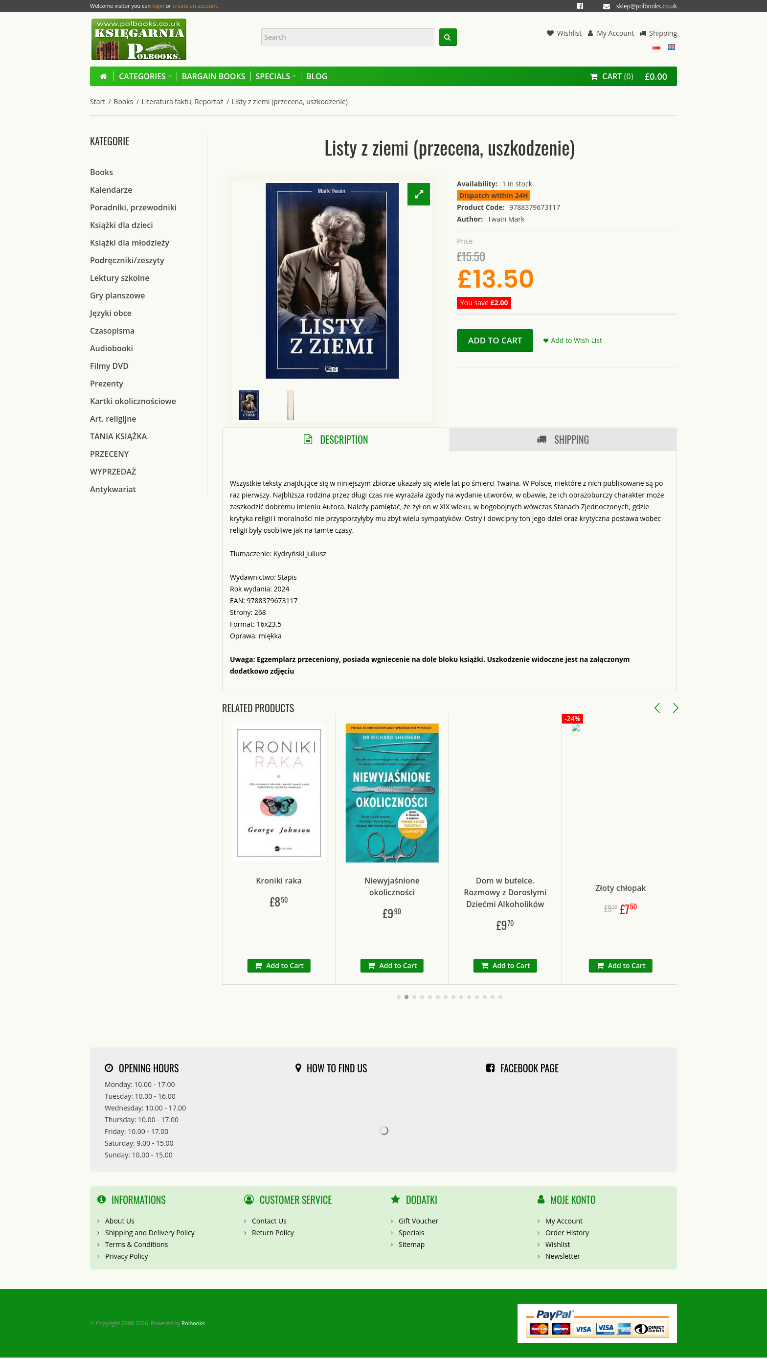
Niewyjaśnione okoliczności (444, 887)
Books (123, 101)
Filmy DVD (109, 366)
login (158, 5)
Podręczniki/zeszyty (127, 260)
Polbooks (192, 1324)
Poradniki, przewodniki (133, 207)
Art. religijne (113, 418)
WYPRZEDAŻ (113, 471)
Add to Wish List (576, 340)
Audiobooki (111, 348)
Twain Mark (506, 219)
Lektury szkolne (119, 277)
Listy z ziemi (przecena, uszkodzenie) (290, 101)
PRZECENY (109, 454)
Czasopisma (112, 330)
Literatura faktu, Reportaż (182, 101)
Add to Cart (495, 340)
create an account (195, 5)
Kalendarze (111, 189)
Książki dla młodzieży (129, 242)
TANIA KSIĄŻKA (118, 436)
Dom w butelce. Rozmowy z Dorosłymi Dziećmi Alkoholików (558, 893)
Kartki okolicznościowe (133, 401)
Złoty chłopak (671, 881)
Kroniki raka (330, 881)
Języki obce (111, 313)
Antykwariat (113, 489)
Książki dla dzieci (121, 225)
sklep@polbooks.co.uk (646, 6)
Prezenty (106, 383)
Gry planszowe (117, 295)
